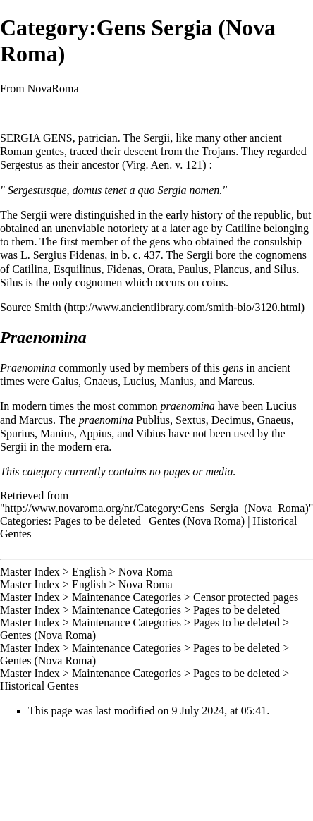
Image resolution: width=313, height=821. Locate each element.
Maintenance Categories (126, 597)
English (89, 572)
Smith (47, 307)
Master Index (30, 572)
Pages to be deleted (97, 521)
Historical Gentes (39, 686)
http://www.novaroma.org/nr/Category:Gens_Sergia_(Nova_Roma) (157, 508)
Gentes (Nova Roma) (197, 521)
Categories (24, 521)
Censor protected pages (245, 597)
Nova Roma (145, 572)
